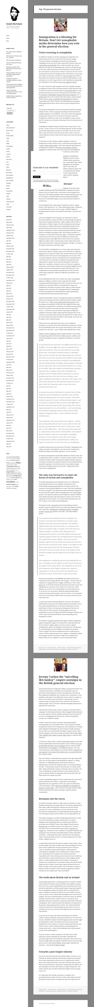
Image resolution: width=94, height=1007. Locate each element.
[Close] (63, 151)
